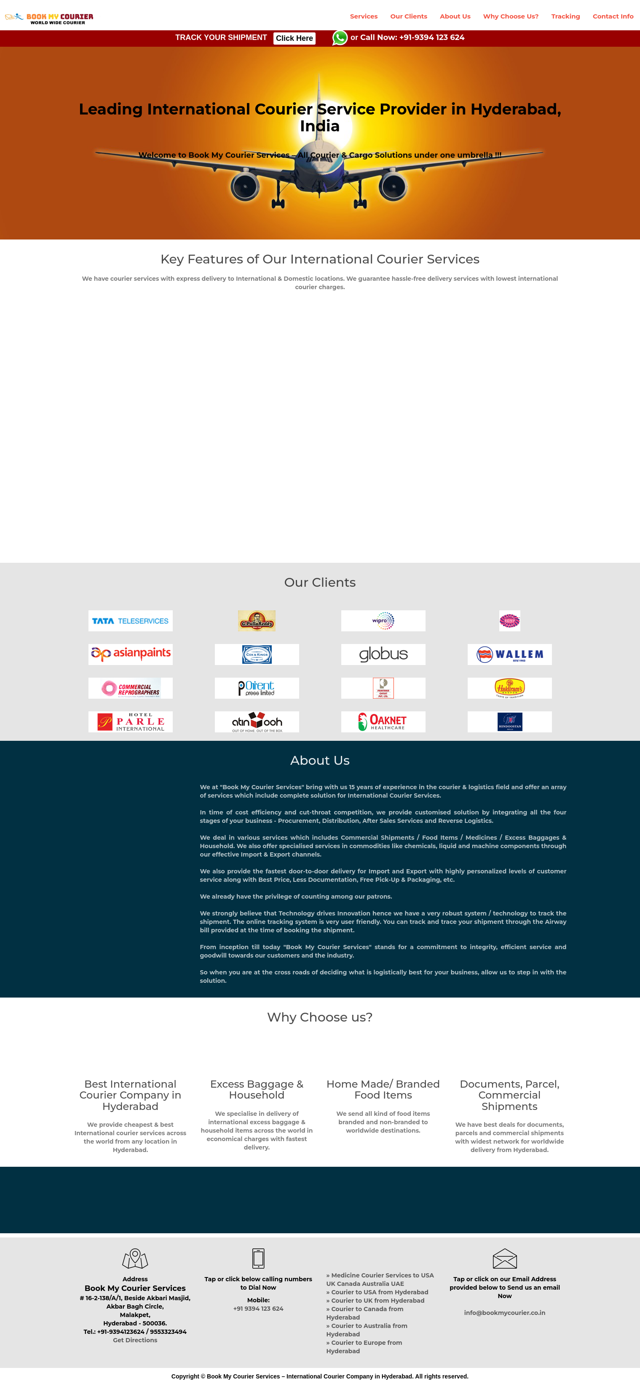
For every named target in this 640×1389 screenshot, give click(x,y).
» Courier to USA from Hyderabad (377, 1292)
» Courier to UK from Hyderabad (376, 1300)
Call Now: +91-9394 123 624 (412, 37)
